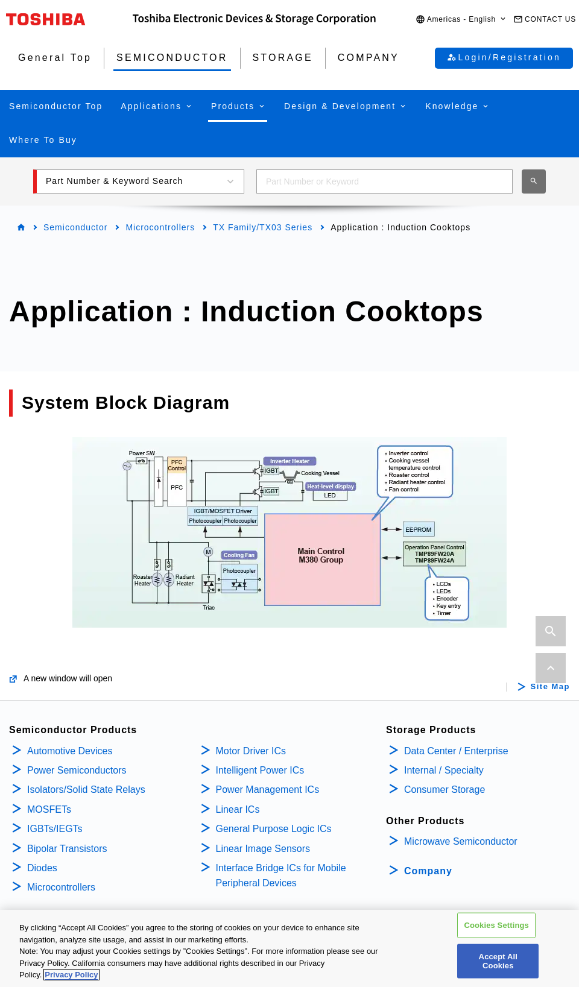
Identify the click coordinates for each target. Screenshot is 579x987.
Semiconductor (75, 227)
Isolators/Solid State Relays (86, 789)
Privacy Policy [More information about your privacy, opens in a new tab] (71, 975)
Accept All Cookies (498, 962)
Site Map (550, 687)
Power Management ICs (268, 789)
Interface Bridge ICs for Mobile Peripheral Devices (281, 876)
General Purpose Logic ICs (274, 829)
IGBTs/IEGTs (55, 829)
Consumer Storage (444, 789)
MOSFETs (49, 809)
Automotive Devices (69, 751)
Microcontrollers (160, 227)
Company (428, 871)
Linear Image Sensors (263, 849)
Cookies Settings (496, 925)
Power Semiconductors (77, 770)
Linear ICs (238, 809)
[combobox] (384, 181)
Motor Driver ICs (251, 751)
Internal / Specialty (444, 770)
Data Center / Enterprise (456, 751)
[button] (461, 19)
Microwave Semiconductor (460, 841)
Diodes (42, 868)
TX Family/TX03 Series (262, 227)
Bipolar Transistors (67, 849)
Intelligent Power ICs (260, 770)
